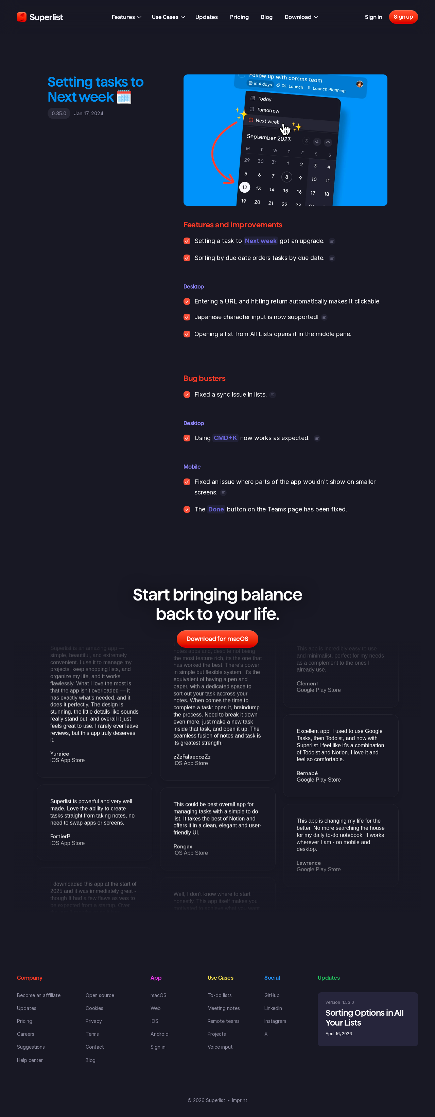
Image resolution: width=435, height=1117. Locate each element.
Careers (25, 1034)
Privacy (94, 1021)
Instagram (275, 1021)
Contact (95, 1047)
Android (160, 1034)
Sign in (158, 1047)
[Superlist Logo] (40, 17)
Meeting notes (224, 1008)
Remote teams (224, 1021)
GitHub (272, 995)
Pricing (24, 1021)
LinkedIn (273, 1008)
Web (156, 1008)
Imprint (239, 1100)
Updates (26, 1008)
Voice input (220, 1047)
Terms (92, 1034)
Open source (100, 995)
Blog (91, 1060)
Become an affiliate (38, 995)
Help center (30, 1060)
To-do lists (220, 995)
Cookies (95, 1008)
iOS (154, 1021)
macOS (159, 995)
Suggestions (31, 1047)
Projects (217, 1034)
